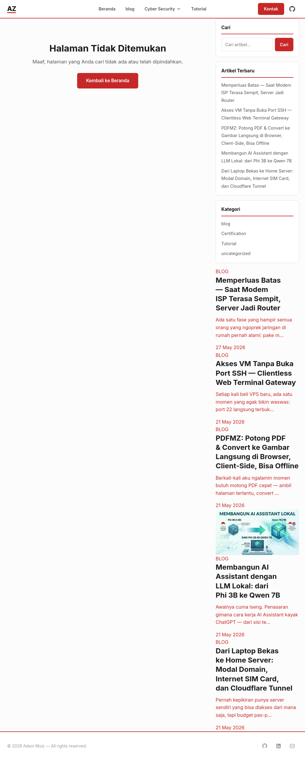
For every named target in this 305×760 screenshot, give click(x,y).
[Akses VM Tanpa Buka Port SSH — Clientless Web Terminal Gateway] (257, 389)
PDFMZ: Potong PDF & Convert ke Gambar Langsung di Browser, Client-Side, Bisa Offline (255, 135)
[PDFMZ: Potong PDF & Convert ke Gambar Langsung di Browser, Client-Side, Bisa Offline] (257, 467)
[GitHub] (292, 9)
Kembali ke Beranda (107, 80)
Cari (284, 44)
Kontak (271, 8)
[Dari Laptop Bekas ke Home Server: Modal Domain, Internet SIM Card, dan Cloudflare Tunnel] (257, 684)
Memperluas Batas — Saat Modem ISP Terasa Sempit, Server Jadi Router (256, 93)
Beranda (107, 8)
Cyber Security (162, 8)
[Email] (292, 746)
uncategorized (235, 253)
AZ (11, 9)
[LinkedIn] (278, 746)
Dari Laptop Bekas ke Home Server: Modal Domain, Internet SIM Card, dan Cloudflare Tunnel (257, 178)
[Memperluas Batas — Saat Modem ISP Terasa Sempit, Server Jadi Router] (257, 310)
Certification (233, 233)
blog (130, 8)
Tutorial (198, 8)
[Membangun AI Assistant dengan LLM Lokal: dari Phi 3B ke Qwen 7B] (257, 573)
